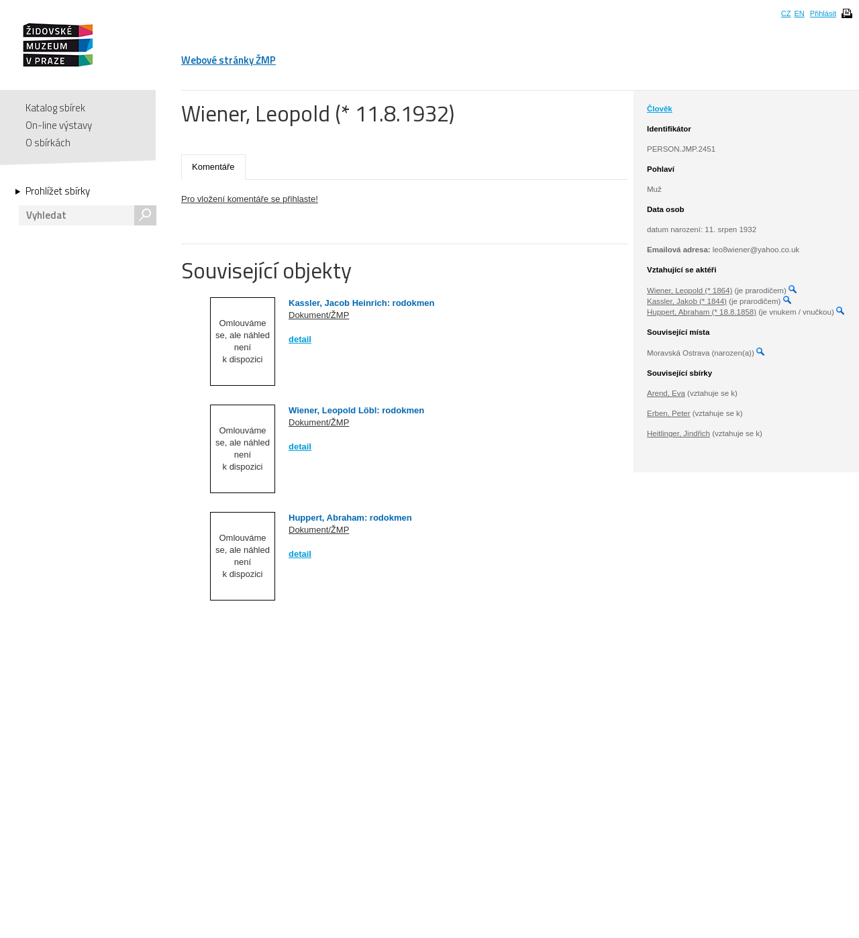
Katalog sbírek (55, 107)
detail (300, 339)
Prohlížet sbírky (58, 191)
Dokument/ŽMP (319, 315)
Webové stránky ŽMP (228, 60)
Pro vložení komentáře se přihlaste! (249, 199)
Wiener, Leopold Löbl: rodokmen (356, 410)
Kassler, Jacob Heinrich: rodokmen (361, 303)
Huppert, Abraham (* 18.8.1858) (701, 312)
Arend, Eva (666, 393)
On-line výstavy (59, 125)
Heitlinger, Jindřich (678, 433)
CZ (786, 13)
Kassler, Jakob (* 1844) (687, 301)
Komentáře (213, 167)
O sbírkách (48, 142)
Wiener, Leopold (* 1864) (689, 290)
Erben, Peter (669, 413)
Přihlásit (823, 13)
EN (799, 13)
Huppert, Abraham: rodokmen (350, 518)
